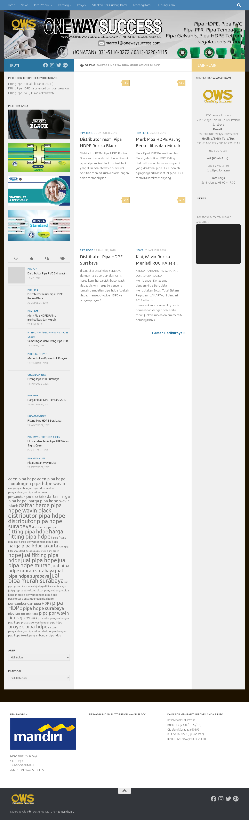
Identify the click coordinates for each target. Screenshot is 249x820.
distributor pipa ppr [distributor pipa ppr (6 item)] (44, 527)
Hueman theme (65, 811)
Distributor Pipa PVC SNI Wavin (46, 273)
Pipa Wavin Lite (36, 458)
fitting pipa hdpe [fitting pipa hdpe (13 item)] (28, 531)
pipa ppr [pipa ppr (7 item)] (14, 613)
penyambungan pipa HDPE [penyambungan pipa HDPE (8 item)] (29, 603)
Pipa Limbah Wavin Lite (41, 462)
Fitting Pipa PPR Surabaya (43, 379)
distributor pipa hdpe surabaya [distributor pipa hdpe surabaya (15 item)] (35, 524)
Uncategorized (36, 374)
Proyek (81, 5)
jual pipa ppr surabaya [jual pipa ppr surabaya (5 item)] (19, 590)
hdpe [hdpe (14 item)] (14, 555)
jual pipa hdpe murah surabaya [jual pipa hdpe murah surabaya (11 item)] (38, 568)
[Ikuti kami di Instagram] (52, 65)
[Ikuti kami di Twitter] (58, 65)
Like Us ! (201, 198)
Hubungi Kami (166, 5)
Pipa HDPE (86, 132)
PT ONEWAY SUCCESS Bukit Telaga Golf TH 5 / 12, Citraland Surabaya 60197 (184, 725)
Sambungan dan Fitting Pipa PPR (47, 341)
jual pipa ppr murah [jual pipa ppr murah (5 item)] (26, 586)
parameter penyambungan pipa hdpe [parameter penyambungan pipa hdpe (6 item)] (31, 598)
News (25, 5)
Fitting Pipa (34, 332)
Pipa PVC (32, 269)
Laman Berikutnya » (168, 333)
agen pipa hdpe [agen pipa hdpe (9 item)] (22, 479)
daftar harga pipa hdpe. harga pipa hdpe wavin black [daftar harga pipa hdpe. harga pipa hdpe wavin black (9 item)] (39, 501)
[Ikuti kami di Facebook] (45, 65)
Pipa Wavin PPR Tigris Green (43, 437)
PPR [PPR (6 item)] (34, 618)
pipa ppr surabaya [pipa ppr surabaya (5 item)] (29, 614)
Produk (32, 354)
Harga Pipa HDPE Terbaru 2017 (47, 399)
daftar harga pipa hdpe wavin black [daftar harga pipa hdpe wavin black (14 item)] (35, 508)
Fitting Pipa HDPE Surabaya (44, 420)
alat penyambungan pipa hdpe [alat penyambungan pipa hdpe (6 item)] (26, 488)
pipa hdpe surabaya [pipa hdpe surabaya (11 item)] (43, 608)
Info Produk (41, 5)
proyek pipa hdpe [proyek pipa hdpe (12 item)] (28, 626)
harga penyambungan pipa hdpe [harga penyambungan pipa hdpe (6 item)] (38, 541)
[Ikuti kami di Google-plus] (65, 65)
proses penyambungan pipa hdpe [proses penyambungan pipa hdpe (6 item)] (41, 622)
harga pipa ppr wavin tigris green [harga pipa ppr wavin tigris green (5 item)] (42, 551)
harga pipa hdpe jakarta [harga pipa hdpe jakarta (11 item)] (33, 545)
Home (11, 5)
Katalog (63, 5)
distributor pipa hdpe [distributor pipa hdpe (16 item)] (36, 515)
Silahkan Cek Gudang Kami (109, 5)
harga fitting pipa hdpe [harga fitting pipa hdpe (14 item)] (35, 534)
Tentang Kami (142, 5)
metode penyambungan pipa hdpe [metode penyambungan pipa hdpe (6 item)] (36, 594)
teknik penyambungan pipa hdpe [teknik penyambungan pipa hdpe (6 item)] (41, 635)
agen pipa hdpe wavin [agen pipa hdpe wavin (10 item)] (43, 483)
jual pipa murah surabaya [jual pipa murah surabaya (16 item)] (36, 578)
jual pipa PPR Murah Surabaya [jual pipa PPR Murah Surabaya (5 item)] (51, 586)
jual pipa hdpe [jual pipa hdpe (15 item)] (39, 560)
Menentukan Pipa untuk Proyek (47, 358)
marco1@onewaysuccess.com (187, 738)
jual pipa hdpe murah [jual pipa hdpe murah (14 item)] (37, 562)
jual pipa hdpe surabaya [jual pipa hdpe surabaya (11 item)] (35, 573)
